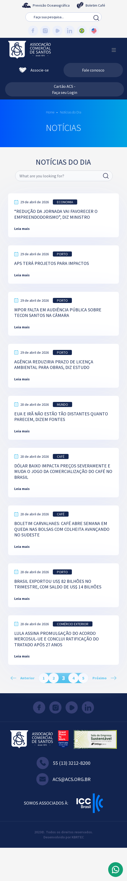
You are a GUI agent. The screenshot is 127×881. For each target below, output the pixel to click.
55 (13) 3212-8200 (63, 763)
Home (50, 112)
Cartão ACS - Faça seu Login (64, 89)
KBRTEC (78, 837)
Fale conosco (93, 70)
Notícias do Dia (70, 112)
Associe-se (34, 70)
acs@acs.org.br (63, 779)
